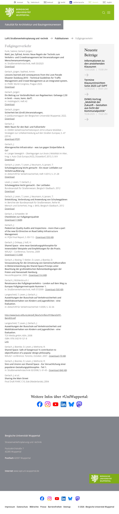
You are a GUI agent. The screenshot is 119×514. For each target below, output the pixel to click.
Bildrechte (34, 507)
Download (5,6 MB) (38, 275)
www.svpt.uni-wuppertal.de (26, 470)
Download (10, 66)
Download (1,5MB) (13, 220)
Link (7, 341)
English (109, 2)
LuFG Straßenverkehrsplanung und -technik (27, 38)
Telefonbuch (35, 2)
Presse (43, 507)
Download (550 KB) (45, 237)
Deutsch (95, 2)
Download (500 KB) (54, 289)
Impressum (10, 507)
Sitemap (67, 507)
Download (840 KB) (58, 370)
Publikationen (62, 38)
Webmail (50, 2)
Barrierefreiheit (55, 507)
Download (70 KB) (57, 356)
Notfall (63, 2)
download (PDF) (12, 139)
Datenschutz (22, 507)
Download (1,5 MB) (14, 254)
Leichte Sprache (78, 2)
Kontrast (20, 2)
